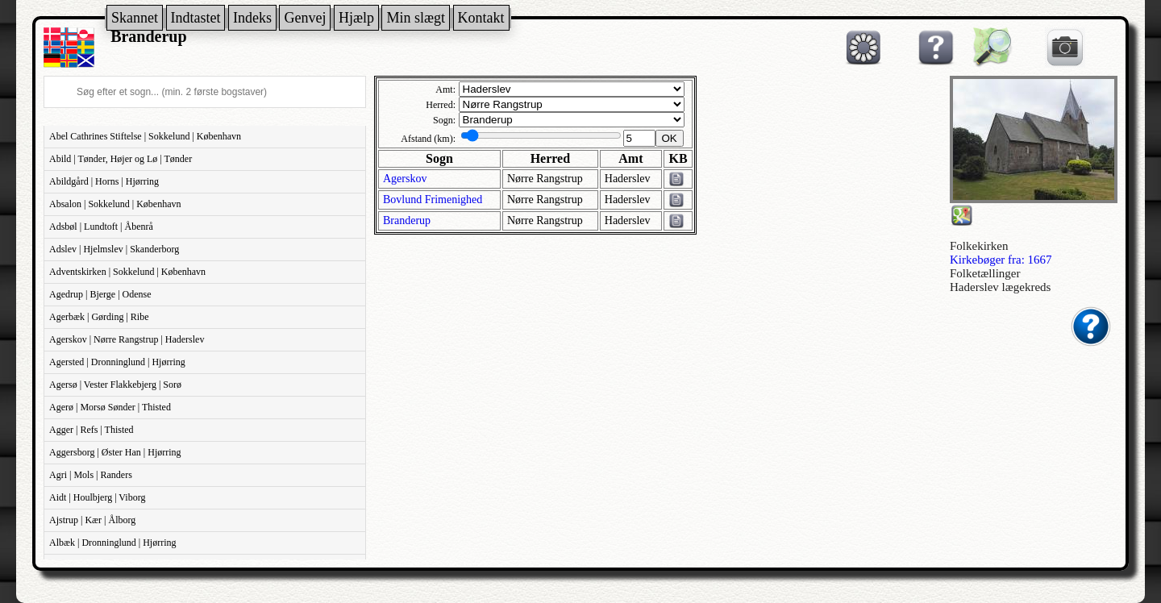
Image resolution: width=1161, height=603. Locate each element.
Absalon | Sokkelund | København (115, 204)
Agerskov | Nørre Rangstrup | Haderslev (126, 339)
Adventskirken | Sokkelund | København (127, 271)
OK (669, 138)
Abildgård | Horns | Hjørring (104, 181)
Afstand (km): (428, 138)
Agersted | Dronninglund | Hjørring (117, 362)
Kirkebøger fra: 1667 (1001, 259)
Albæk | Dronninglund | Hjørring (112, 542)
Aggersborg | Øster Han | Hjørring (115, 452)
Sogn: (444, 120)
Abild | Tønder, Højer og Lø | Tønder (120, 158)
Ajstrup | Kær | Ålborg (92, 520)
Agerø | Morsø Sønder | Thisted (110, 407)
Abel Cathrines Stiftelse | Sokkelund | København (145, 136)
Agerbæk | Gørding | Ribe (98, 316)
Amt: (445, 89)
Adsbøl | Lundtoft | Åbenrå (101, 226)
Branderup (407, 220)
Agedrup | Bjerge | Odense (100, 294)
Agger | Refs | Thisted (91, 429)
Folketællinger (985, 273)
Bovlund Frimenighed (432, 199)
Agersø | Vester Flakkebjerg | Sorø (115, 384)
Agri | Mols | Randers (90, 474)
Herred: (441, 104)
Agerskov (405, 179)
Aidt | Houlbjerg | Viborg (97, 497)
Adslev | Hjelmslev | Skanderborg (114, 249)
